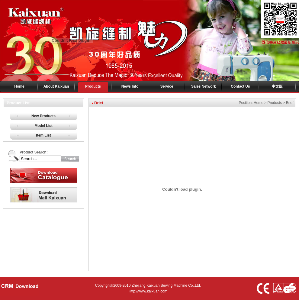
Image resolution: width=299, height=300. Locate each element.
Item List (43, 135)
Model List (43, 126)
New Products (43, 116)
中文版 (277, 86)
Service (166, 86)
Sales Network (203, 86)
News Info (130, 86)
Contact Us (240, 86)
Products (93, 86)
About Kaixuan (56, 86)
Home (19, 86)
